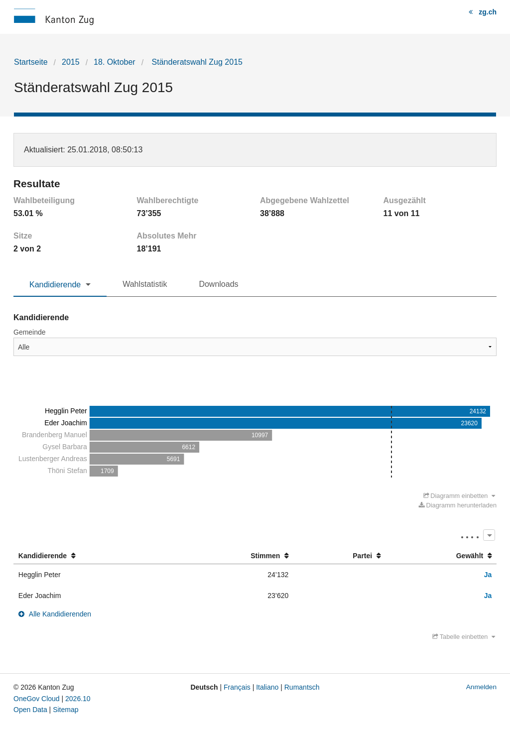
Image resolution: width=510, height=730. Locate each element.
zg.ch (488, 12)
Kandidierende (55, 284)
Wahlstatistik (145, 284)
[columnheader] (95, 556)
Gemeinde (29, 332)
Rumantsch (302, 687)
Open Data (30, 710)
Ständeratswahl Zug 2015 (196, 62)
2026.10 (78, 699)
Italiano (267, 687)
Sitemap (65, 710)
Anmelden (481, 687)
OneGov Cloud (36, 699)
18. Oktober (114, 62)
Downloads (218, 284)
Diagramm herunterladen (458, 505)
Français (237, 687)
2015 (71, 62)
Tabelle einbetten (463, 636)
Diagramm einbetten (459, 495)
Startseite (31, 62)
